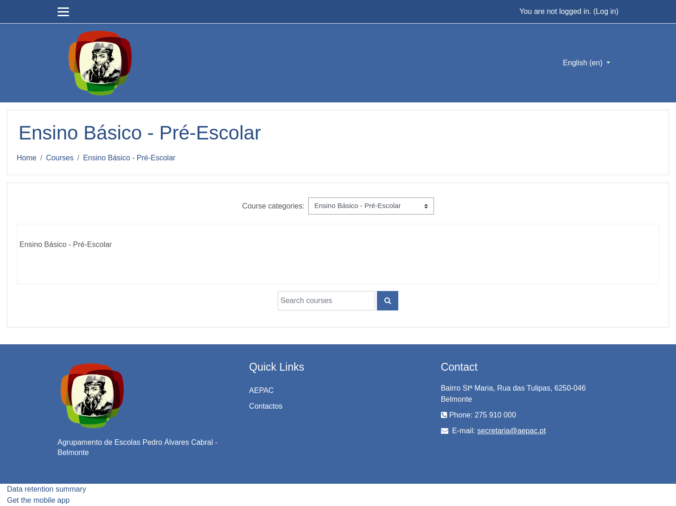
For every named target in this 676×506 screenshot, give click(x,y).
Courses (60, 158)
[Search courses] (326, 300)
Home (27, 158)
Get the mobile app (38, 500)
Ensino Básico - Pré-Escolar (129, 158)
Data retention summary (46, 489)
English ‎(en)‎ (584, 63)
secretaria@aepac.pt (511, 431)
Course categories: (273, 206)
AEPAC (261, 390)
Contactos (265, 406)
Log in (606, 11)
